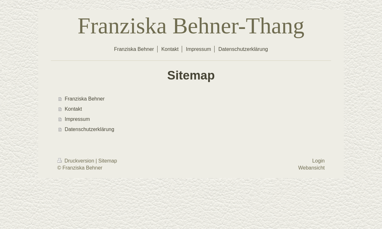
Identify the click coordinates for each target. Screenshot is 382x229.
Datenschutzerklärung (89, 129)
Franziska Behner (84, 98)
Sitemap (107, 160)
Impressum (77, 119)
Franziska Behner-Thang (191, 25)
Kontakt (73, 109)
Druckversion (76, 160)
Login (318, 160)
